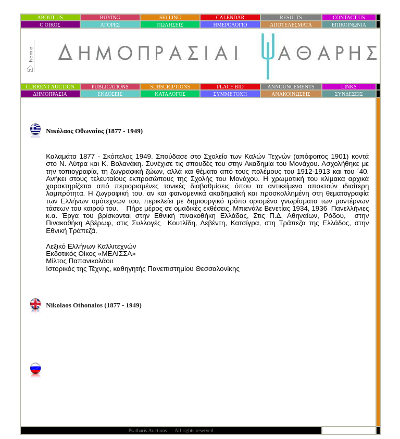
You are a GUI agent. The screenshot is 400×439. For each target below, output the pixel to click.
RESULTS (291, 17)
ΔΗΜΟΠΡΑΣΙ (50, 94)
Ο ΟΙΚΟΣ (50, 25)
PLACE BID (230, 86)
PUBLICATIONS (110, 86)
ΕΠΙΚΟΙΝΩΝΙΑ (349, 25)
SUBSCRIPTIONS (170, 86)
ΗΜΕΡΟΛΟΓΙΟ (230, 25)
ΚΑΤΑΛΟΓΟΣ (170, 94)
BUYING (110, 17)
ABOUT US (50, 17)
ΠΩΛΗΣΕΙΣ (170, 25)
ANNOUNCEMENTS (291, 86)
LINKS (348, 86)
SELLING (170, 17)
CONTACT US (349, 17)
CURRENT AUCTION (50, 86)
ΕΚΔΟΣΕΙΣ (109, 94)
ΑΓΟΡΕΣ (110, 25)
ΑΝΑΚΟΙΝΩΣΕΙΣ (290, 94)
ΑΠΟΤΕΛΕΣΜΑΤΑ (291, 25)
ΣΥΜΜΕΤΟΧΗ (230, 94)
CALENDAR (230, 17)
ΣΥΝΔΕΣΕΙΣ (349, 94)
